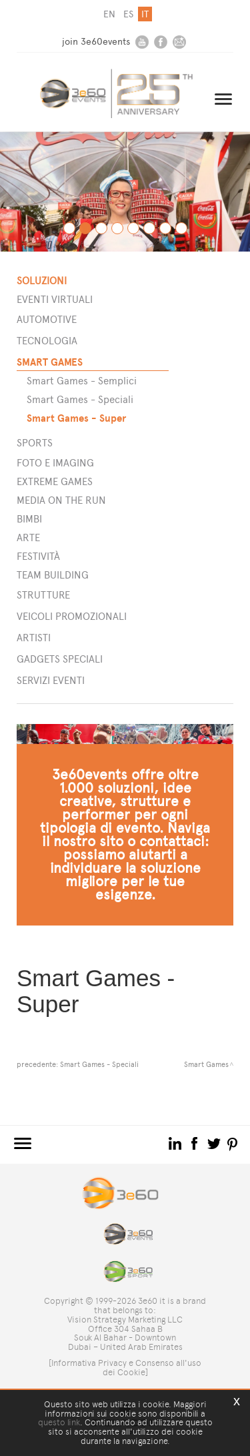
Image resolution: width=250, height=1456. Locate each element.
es (128, 14)
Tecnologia (47, 340)
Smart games (50, 362)
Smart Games (206, 1064)
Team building (53, 575)
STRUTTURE (43, 595)
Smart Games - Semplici (82, 380)
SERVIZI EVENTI (51, 680)
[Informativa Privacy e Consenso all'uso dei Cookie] (125, 1367)
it (145, 14)
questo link (59, 1422)
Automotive (47, 319)
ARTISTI (34, 637)
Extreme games (55, 481)
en (109, 14)
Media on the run (61, 500)
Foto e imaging (55, 462)
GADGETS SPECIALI (60, 659)
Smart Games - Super (76, 418)
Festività (38, 556)
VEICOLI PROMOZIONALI (72, 616)
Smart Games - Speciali (80, 399)
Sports (35, 442)
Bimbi (29, 518)
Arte (28, 537)
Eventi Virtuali (55, 299)
